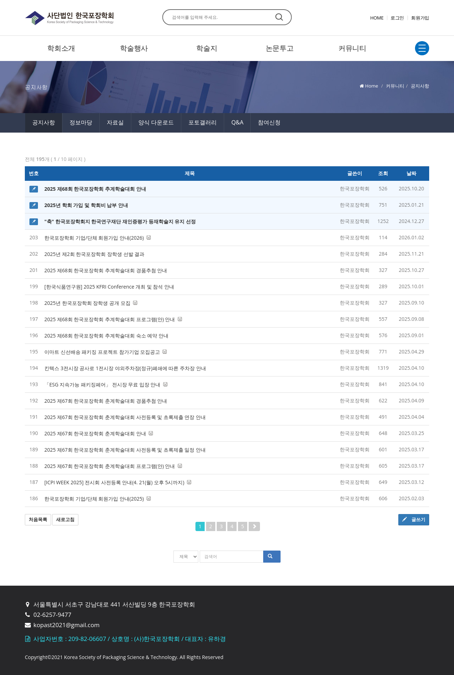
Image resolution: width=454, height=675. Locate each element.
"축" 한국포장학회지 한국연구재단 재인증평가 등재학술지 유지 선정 (120, 221)
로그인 (397, 18)
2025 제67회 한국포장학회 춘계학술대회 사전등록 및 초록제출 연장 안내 (125, 417)
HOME (376, 18)
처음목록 (38, 519)
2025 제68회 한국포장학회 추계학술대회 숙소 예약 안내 (106, 335)
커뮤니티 (352, 48)
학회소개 (61, 48)
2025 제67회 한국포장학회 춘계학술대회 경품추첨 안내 (105, 400)
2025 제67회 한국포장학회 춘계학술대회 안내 (98, 433)
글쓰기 (413, 519)
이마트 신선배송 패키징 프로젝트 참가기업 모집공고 (105, 351)
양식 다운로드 (156, 122)
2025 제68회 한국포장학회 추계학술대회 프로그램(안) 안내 (113, 319)
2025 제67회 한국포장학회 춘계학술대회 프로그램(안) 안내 (113, 466)
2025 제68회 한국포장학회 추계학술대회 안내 (95, 188)
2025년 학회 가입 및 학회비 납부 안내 (86, 205)
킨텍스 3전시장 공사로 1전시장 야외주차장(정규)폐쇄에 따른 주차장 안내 (125, 368)
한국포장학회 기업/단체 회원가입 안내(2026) (97, 237)
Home (371, 86)
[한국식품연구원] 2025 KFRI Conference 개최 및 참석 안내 (109, 286)
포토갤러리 (202, 122)
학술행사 (134, 48)
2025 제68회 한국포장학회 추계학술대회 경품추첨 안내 (105, 270)
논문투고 (280, 48)
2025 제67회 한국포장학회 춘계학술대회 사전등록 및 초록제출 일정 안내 (125, 449)
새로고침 (65, 519)
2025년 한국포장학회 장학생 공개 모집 (90, 303)
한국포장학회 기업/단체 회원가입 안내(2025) (97, 498)
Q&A (237, 122)
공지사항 (43, 122)
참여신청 (269, 122)
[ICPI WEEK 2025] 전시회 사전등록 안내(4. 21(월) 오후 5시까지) (117, 482)
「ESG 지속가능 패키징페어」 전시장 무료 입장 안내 (105, 384)
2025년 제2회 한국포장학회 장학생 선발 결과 (94, 254)
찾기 (279, 17)
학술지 (206, 48)
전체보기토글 (422, 48)
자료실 (115, 122)
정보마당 (81, 122)
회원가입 (420, 18)
